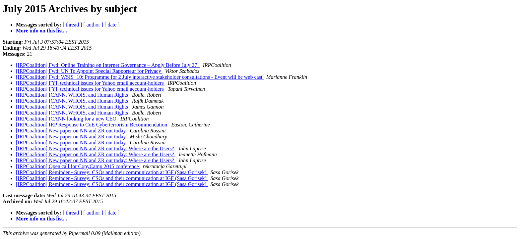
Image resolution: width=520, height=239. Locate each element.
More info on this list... (41, 30)
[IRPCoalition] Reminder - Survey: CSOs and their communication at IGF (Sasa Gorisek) (112, 172)
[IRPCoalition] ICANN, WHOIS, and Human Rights (72, 95)
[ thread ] (72, 24)
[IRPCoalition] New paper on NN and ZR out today (71, 130)
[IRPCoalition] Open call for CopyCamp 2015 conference (78, 166)
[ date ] (111, 24)
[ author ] (93, 24)
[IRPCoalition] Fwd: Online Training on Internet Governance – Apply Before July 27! (108, 65)
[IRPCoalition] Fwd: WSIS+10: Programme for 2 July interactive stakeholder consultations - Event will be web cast (140, 77)
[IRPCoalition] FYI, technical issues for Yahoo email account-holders (90, 83)
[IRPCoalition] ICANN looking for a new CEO (67, 118)
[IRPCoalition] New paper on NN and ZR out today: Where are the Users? (95, 148)
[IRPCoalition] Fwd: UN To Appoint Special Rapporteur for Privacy (89, 71)
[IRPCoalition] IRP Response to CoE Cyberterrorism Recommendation (92, 124)
